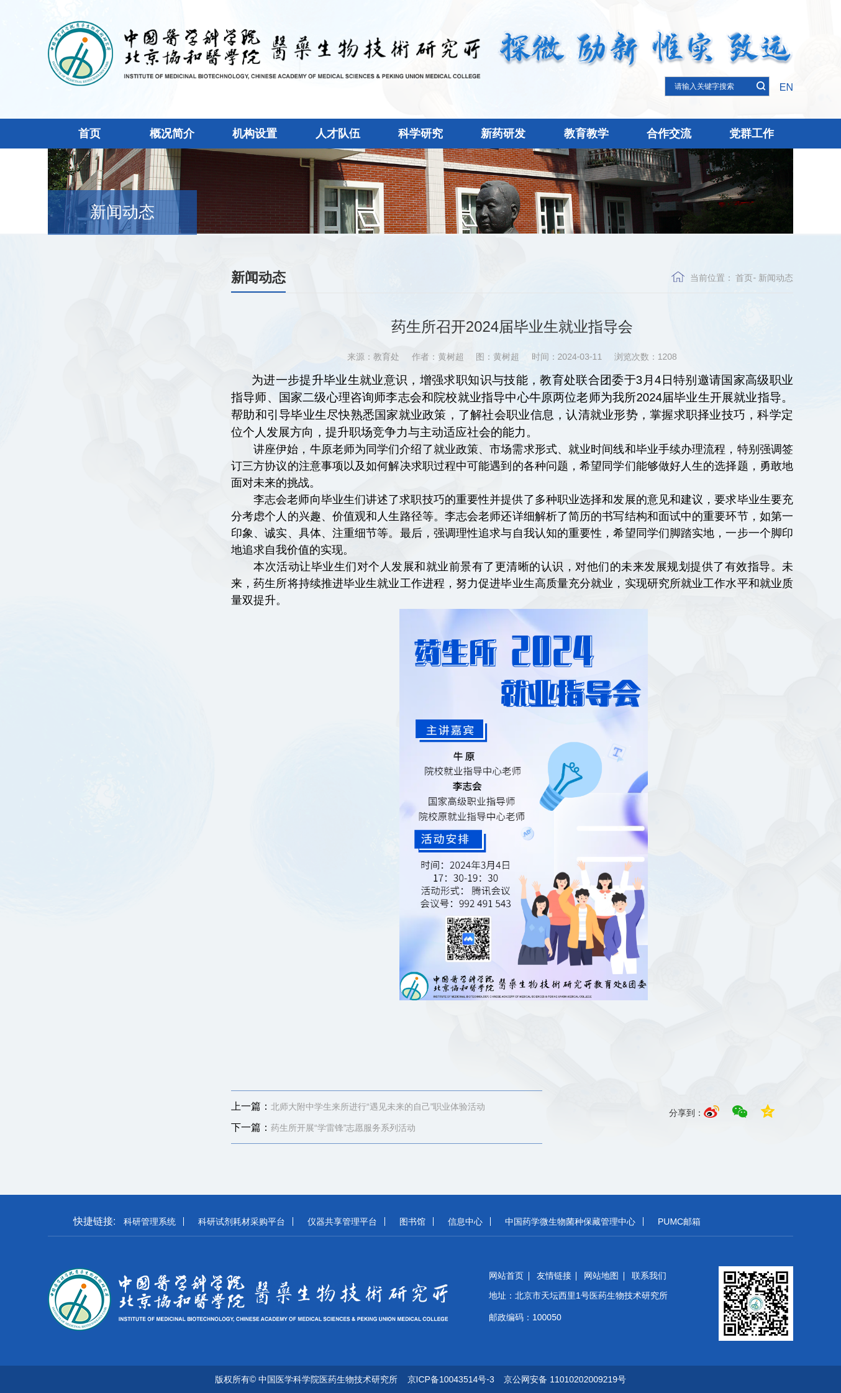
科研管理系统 (150, 1221)
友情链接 (554, 1276)
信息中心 (465, 1221)
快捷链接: (94, 1221)
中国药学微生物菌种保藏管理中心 (570, 1221)
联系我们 (649, 1276)
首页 (89, 133)
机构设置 (254, 133)
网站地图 (601, 1276)
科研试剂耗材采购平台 (241, 1221)
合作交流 (669, 133)
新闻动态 (122, 212)
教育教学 (586, 133)
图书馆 (412, 1221)
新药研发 (503, 133)
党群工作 (751, 133)
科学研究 (420, 133)
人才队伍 (338, 133)
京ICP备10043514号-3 (450, 1379)
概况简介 (172, 133)
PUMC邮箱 (679, 1221)
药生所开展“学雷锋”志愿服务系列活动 (323, 1127)
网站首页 (506, 1276)
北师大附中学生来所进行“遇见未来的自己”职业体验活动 (358, 1106)
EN (786, 87)
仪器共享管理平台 (342, 1221)
